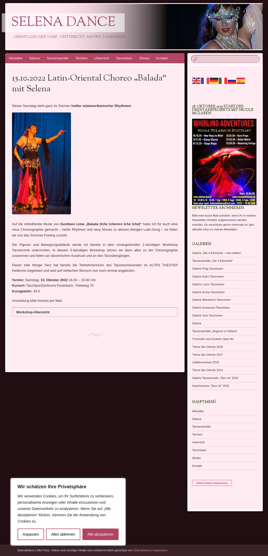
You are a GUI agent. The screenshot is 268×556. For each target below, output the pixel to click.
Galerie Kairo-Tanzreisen (208, 276)
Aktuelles (16, 58)
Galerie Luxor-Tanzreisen (208, 284)
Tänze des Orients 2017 (207, 354)
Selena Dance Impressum (212, 482)
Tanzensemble (58, 58)
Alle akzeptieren (100, 534)
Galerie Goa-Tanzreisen (207, 315)
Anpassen (31, 534)
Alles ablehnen (63, 534)
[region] (68, 512)
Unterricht (101, 58)
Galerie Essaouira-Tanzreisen (211, 307)
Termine (81, 58)
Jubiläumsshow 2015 (205, 362)
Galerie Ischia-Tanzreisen (208, 292)
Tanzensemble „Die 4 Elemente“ (212, 260)
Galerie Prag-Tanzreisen (207, 268)
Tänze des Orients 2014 (207, 370)
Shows (144, 58)
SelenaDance (142, 550)
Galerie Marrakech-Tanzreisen (211, 299)
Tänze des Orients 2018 (207, 346)
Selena (34, 58)
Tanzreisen (124, 58)
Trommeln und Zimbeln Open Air (213, 339)
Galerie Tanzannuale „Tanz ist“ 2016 (215, 377)
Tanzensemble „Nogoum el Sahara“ (214, 331)
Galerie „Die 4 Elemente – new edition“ (217, 252)
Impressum (160, 550)
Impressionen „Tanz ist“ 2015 (210, 385)
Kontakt (162, 58)
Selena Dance (63, 22)
